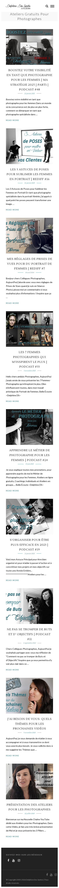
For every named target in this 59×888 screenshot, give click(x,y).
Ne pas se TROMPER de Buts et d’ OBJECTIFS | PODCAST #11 (29, 634)
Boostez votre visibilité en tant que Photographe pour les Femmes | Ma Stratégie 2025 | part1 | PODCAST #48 (29, 79)
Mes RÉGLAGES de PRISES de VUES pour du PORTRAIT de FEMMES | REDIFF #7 (29, 263)
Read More (12, 120)
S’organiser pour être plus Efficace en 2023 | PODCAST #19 (29, 544)
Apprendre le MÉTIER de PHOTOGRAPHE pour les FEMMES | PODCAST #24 (29, 455)
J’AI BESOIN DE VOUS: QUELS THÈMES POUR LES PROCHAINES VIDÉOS (29, 723)
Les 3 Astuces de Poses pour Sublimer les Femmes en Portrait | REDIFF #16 (29, 174)
